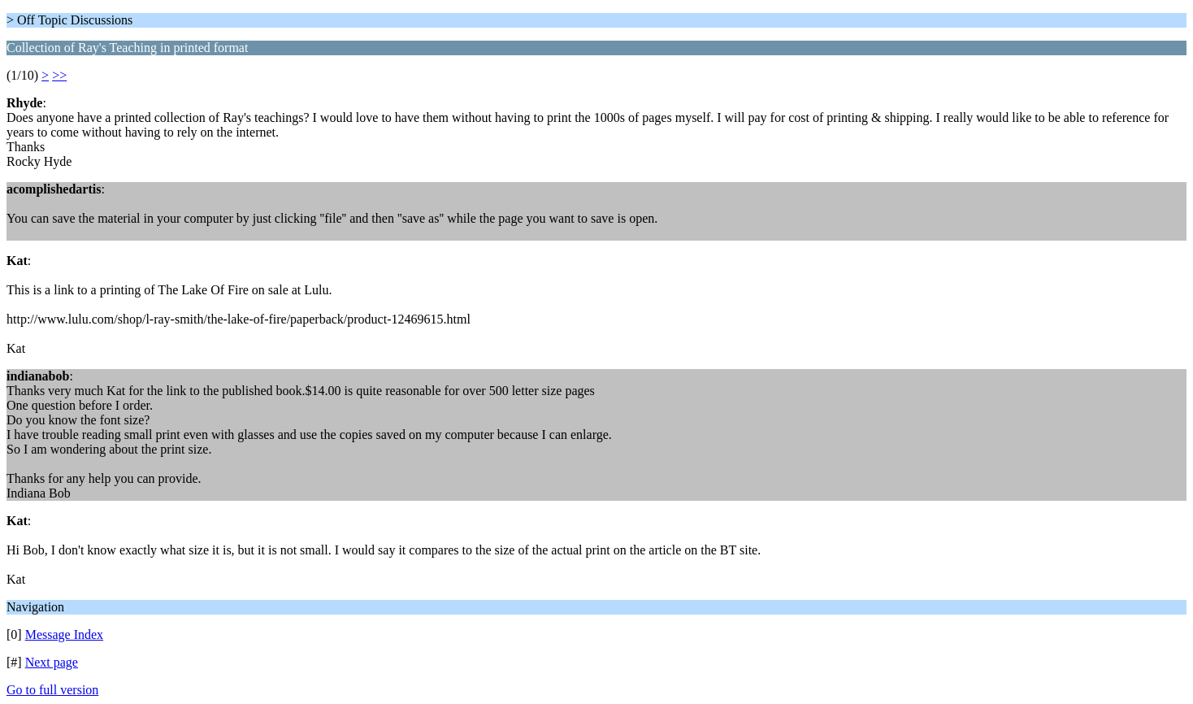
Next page (51, 662)
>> (59, 75)
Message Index (64, 634)
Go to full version (52, 690)
